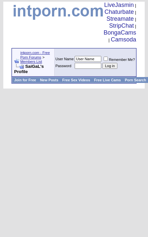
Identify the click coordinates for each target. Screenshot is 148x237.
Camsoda (123, 39)
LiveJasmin (119, 5)
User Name (65, 59)
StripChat (121, 25)
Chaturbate (119, 12)
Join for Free (25, 80)
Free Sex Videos (76, 80)
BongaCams (120, 32)
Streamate (120, 18)
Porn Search (135, 80)
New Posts (49, 80)
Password (63, 66)
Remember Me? (119, 60)
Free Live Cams (107, 80)
